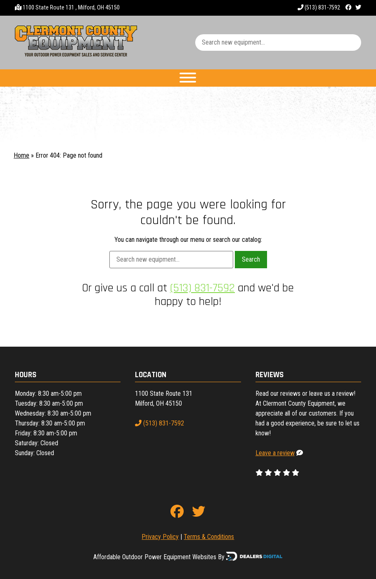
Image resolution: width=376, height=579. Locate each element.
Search (251, 259)
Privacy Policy (160, 537)
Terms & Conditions (209, 537)
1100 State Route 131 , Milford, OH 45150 (71, 7)
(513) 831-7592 (319, 7)
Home (21, 155)
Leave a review (275, 453)
